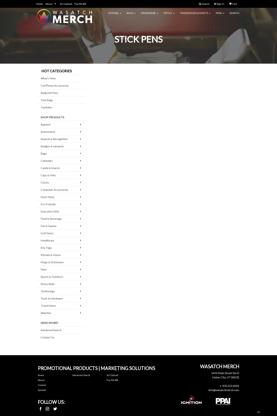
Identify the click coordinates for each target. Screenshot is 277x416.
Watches (46, 313)
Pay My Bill (80, 3)
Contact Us (47, 337)
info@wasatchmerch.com (223, 390)
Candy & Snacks (50, 168)
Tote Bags (47, 100)
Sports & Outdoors (52, 276)
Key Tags (46, 247)
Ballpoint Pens (49, 92)
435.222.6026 (230, 385)
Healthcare (47, 240)
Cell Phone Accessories (55, 85)
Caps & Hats (48, 175)
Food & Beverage (51, 218)
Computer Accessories (54, 189)
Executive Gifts (50, 211)
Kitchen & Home (51, 255)
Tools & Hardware (52, 298)
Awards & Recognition (54, 139)
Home (39, 3)
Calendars (47, 160)
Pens (220, 15)
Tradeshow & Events (195, 15)
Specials (42, 390)
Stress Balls (48, 284)
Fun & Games (49, 226)
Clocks (45, 182)
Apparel (114, 15)
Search (234, 15)
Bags (131, 15)
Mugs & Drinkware (52, 262)
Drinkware (149, 15)
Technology (48, 291)
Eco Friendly (48, 204)
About (48, 3)
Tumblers (46, 107)
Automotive (48, 131)
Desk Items (47, 197)
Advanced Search (51, 330)
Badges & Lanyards (52, 146)
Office (168, 15)
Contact (42, 385)
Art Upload (66, 3)
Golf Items (47, 233)
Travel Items (48, 305)
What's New (48, 78)
